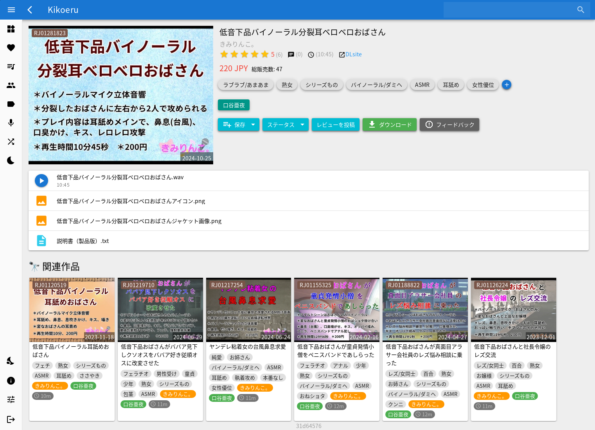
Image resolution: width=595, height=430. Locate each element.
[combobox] (511, 9)
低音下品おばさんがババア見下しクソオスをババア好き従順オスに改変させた (159, 354)
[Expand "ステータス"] (285, 124)
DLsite (353, 54)
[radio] (224, 54)
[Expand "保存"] (238, 124)
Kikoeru (63, 9)
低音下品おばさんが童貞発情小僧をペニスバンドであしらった (335, 350)
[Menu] (11, 9)
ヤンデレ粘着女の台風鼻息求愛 (247, 346)
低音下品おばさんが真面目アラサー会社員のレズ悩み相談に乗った (424, 354)
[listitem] (11, 29)
